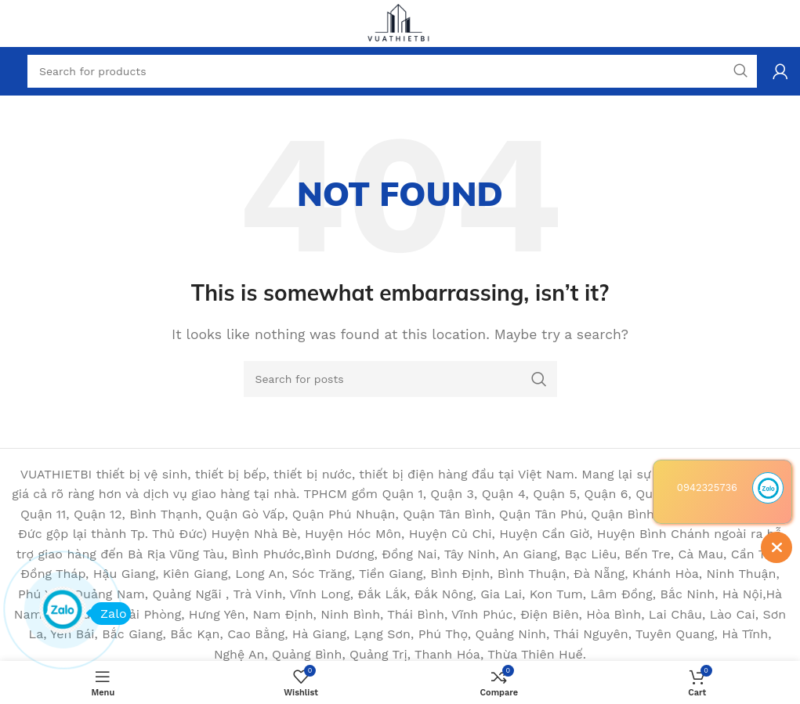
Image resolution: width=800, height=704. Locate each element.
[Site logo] (400, 22)
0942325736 (707, 487)
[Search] (400, 379)
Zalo (108, 613)
